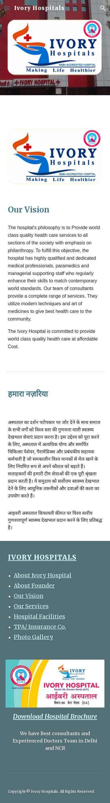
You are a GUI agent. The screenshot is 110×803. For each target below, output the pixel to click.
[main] (55, 210)
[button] (7, 8)
